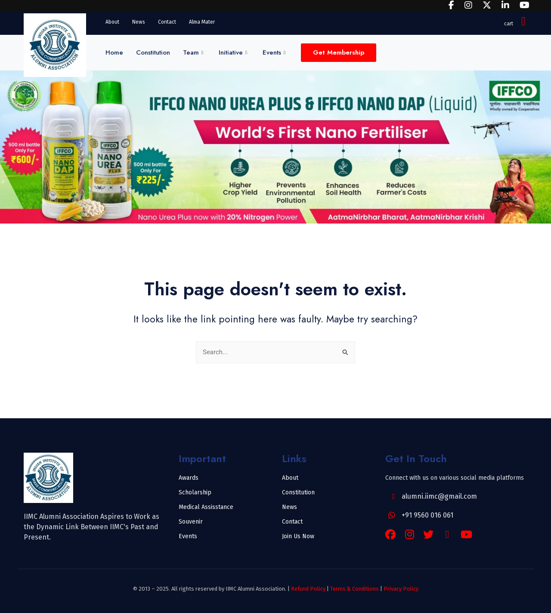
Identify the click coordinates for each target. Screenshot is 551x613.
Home (114, 52)
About (112, 22)
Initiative (233, 52)
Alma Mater (202, 22)
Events (274, 52)
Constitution (153, 52)
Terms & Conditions (354, 588)
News (138, 22)
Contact (167, 22)
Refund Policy (308, 588)
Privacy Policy (401, 588)
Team (193, 52)
